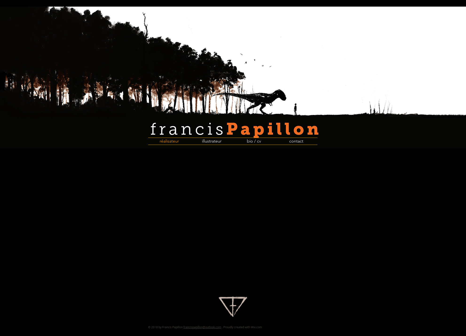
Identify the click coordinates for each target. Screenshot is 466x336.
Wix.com (256, 327)
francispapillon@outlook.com (202, 327)
